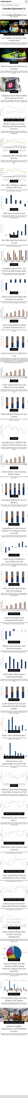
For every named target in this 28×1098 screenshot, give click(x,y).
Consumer (16, 5)
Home (2, 5)
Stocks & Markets (9, 5)
